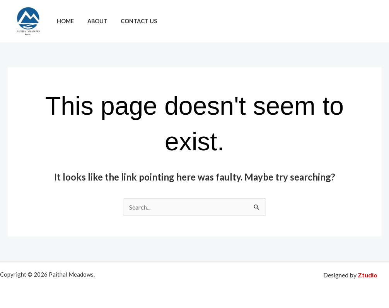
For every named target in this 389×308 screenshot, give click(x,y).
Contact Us (133, 21)
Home (64, 21)
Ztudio (367, 275)
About (94, 21)
